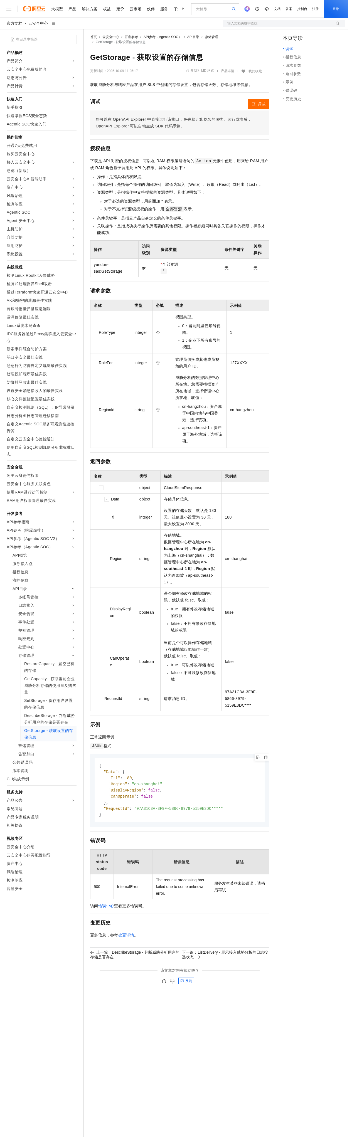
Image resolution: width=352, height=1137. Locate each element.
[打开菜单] (9, 9)
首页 (93, 37)
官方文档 (14, 23)
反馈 (186, 983)
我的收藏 (255, 71)
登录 (336, 9)
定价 (120, 9)
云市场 (135, 9)
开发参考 (131, 37)
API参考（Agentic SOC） (163, 37)
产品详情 (227, 71)
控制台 (302, 9)
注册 (315, 9)
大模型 (57, 9)
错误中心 (106, 908)
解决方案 (89, 9)
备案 (288, 9)
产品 (72, 9)
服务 (164, 9)
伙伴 (151, 9)
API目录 (193, 37)
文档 (277, 9)
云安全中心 (38, 23)
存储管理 (211, 37)
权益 (107, 9)
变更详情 (126, 937)
